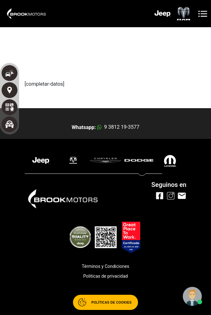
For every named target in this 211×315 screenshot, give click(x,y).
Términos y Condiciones (105, 266)
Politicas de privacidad (105, 276)
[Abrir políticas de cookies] (105, 302)
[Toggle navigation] (203, 13)
